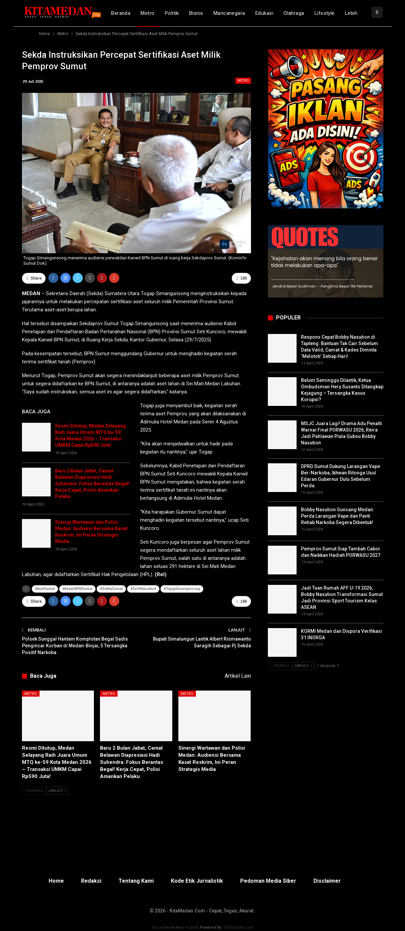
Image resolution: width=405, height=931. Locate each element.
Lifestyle (324, 13)
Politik (172, 13)
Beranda (120, 13)
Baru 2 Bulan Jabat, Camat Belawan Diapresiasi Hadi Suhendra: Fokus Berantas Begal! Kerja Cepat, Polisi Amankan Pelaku (92, 483)
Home (56, 881)
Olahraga (293, 13)
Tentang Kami (136, 881)
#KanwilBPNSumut (77, 589)
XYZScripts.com (238, 927)
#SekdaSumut (111, 589)
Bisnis (196, 13)
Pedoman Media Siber (268, 881)
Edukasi (264, 13)
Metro (147, 13)
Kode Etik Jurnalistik (197, 881)
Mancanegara (229, 13)
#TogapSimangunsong (182, 589)
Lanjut (57, 790)
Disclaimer (327, 881)
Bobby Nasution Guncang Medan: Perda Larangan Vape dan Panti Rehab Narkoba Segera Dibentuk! (337, 516)
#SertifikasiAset (143, 589)
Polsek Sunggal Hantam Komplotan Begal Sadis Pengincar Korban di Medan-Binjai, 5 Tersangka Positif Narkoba (75, 645)
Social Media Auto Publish (175, 927)
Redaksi (91, 881)
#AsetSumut (45, 589)
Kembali (33, 790)
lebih (351, 13)
